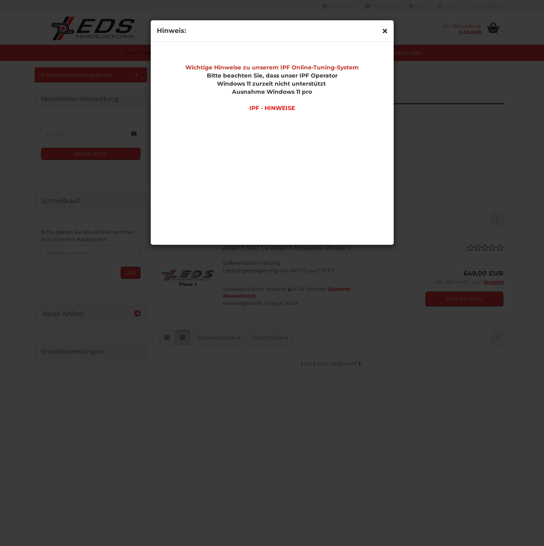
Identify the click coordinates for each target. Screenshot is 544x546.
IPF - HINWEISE (272, 108)
